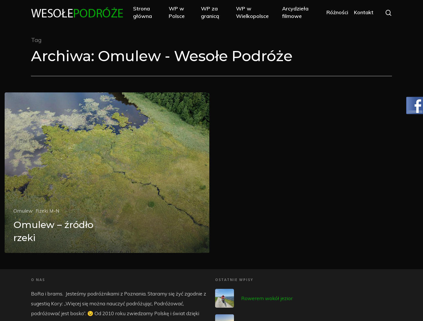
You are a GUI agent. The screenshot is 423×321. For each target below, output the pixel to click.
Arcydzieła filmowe (295, 12)
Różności (337, 12)
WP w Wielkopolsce (252, 12)
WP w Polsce (177, 12)
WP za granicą (210, 12)
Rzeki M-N (47, 211)
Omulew (23, 211)
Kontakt (363, 12)
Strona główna (142, 12)
